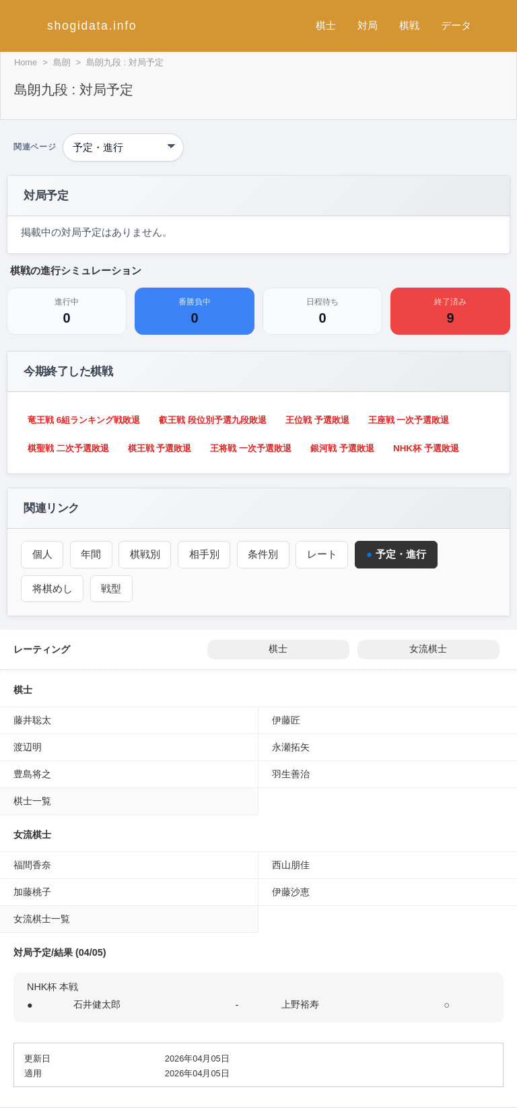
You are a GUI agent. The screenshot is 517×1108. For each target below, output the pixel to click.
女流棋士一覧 (41, 918)
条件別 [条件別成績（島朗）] (265, 554)
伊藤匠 (286, 720)
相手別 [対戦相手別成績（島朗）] (206, 554)
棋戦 (409, 25)
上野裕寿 (300, 1004)
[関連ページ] (123, 147)
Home (25, 62)
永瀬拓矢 (291, 747)
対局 (367, 25)
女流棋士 (428, 649)
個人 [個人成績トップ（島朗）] (42, 554)
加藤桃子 (32, 891)
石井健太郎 (96, 1004)
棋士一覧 (32, 800)
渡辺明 (27, 747)
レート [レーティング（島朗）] (325, 554)
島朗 (62, 62)
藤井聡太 (32, 720)
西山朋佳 (291, 864)
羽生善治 (291, 774)
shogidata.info (92, 25)
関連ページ (34, 147)
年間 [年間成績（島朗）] (92, 554)
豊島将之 (32, 774)
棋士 (326, 25)
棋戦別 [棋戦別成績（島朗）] (146, 554)
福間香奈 (32, 864)
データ (456, 25)
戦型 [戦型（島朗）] (112, 588)
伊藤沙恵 (291, 891)
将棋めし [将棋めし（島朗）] (52, 588)
